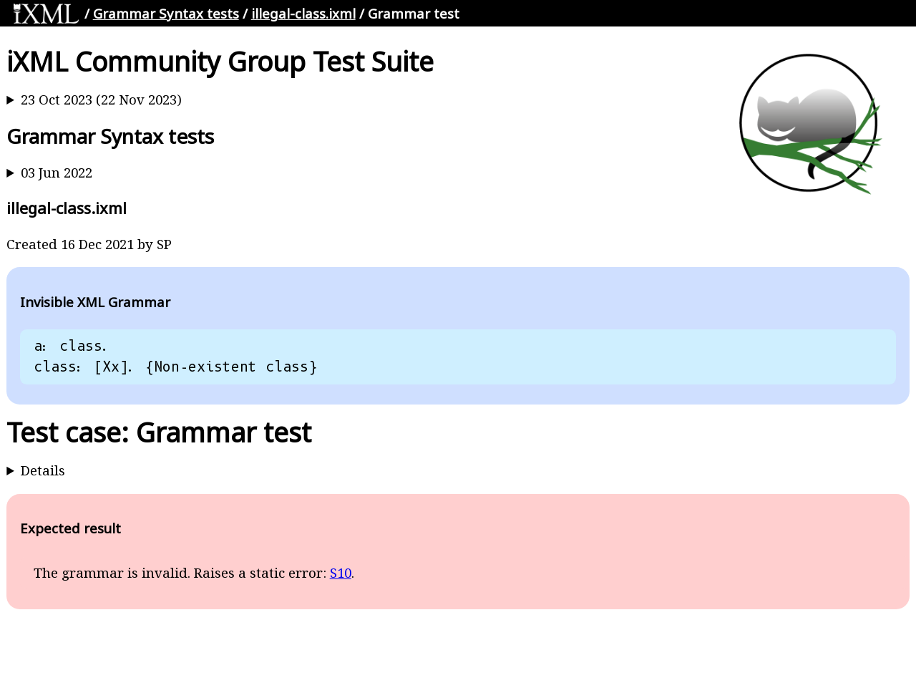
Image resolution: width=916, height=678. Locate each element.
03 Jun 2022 (56, 172)
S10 (340, 572)
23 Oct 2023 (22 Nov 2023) (101, 99)
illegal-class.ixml (303, 13)
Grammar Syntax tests (166, 13)
